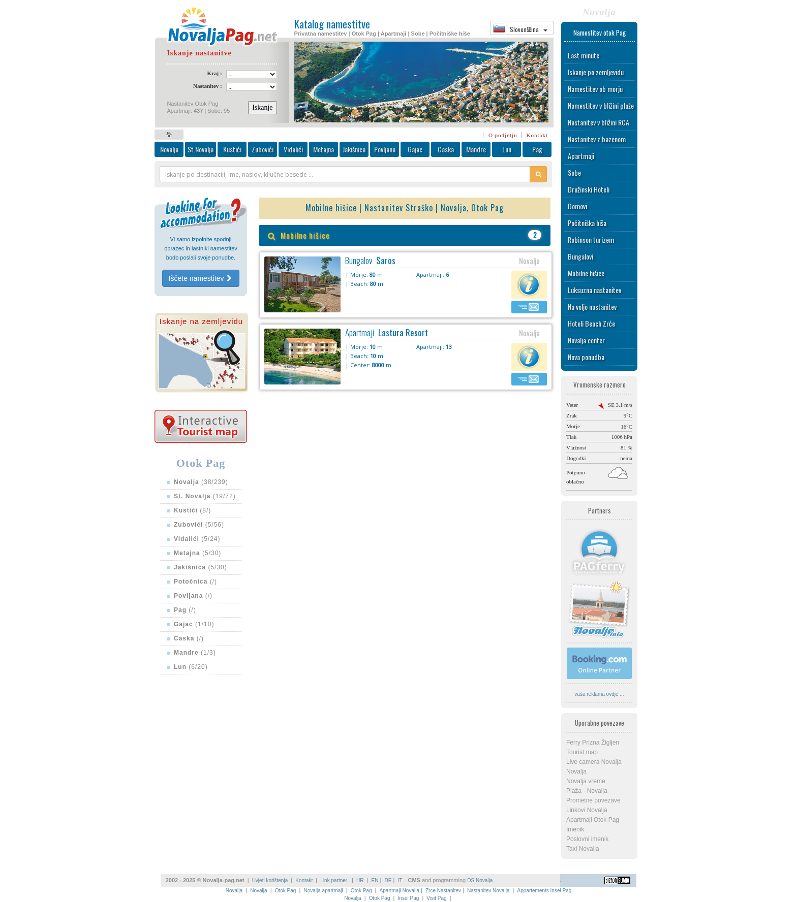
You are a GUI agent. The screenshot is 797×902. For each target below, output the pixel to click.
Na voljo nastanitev (592, 306)
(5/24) (197, 538)
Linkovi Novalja (586, 810)
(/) (195, 581)
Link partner (334, 880)
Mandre (476, 149)
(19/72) (205, 496)
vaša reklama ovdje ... (599, 694)
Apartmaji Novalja (399, 890)
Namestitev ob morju (595, 88)
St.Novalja (200, 149)
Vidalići (293, 149)
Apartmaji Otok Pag (592, 819)
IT (399, 880)
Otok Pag (285, 890)
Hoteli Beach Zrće (591, 323)
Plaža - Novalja (586, 790)
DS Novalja (480, 880)
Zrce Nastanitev (443, 890)
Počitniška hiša (587, 222)
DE (388, 880)
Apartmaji (581, 155)
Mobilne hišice (586, 273)
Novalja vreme (585, 781)
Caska (446, 149)
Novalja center (586, 340)
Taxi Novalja (582, 848)
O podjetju (502, 135)
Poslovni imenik (587, 839)
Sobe (574, 172)
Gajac (415, 149)
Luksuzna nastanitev (594, 289)
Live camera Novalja (594, 761)
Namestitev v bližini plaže (601, 105)
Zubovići (262, 149)
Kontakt (537, 135)
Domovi (577, 206)
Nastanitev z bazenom (597, 139)
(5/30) (197, 553)
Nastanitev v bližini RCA (598, 122)
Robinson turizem (591, 239)
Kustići (232, 149)
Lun (506, 149)
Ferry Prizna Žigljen (592, 742)
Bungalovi (580, 256)
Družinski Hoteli (588, 189)
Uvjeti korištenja (270, 880)
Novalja (169, 149)
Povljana (384, 149)
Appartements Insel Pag (544, 890)
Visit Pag (436, 898)
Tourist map (582, 752)
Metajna (323, 149)
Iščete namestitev (201, 278)
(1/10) (194, 624)
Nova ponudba (586, 356)
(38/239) (201, 482)
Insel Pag (408, 898)
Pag (537, 149)
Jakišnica (354, 149)
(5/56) (199, 524)
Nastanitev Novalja (488, 890)
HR (359, 880)
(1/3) (195, 652)
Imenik (575, 829)
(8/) (192, 510)
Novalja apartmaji (323, 890)
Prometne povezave (593, 800)
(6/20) (191, 666)
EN (375, 880)
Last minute (583, 55)
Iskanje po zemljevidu (596, 72)
